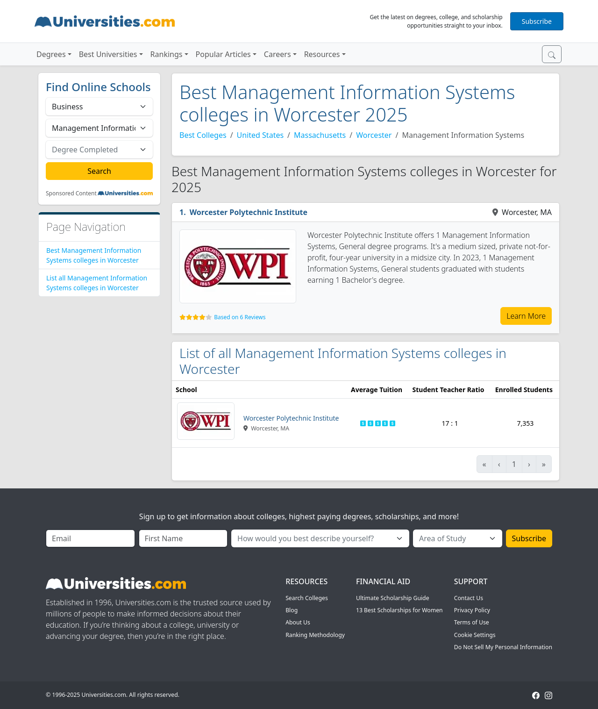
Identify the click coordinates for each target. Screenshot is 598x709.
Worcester (374, 135)
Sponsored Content (71, 193)
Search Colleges (306, 598)
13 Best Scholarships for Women (399, 610)
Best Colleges (203, 135)
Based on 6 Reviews (239, 317)
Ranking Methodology (315, 635)
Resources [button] (322, 54)
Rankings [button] (166, 54)
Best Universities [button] (108, 54)
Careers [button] (277, 54)
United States (260, 135)
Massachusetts (320, 135)
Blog (291, 610)
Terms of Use (471, 622)
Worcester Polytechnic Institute (248, 212)
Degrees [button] (51, 54)
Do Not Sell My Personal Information (503, 647)
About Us (297, 622)
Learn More (526, 316)
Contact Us (468, 598)
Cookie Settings (475, 635)
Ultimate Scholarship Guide (392, 598)
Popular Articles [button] (223, 54)
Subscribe (537, 21)
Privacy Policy (472, 610)
